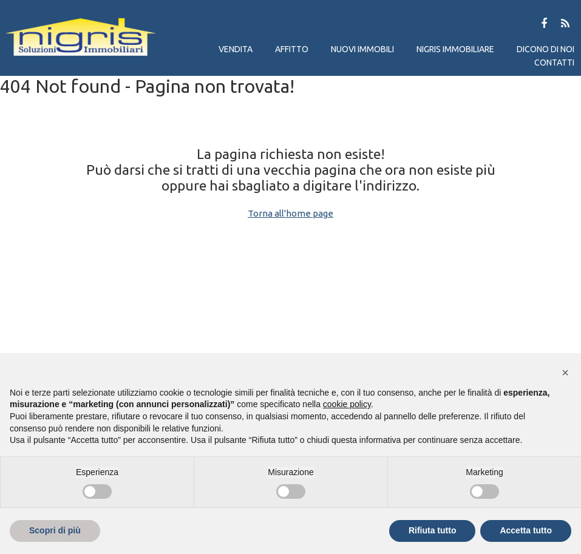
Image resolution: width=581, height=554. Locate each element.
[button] (565, 372)
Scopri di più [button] (55, 530)
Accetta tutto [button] (526, 530)
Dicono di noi (545, 49)
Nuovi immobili (362, 49)
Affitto (291, 49)
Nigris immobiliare (455, 49)
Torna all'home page (290, 213)
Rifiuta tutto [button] (433, 530)
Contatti (554, 62)
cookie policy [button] (347, 404)
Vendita (236, 49)
